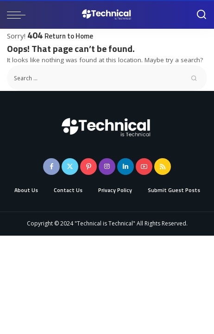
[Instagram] (107, 166)
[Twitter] (70, 166)
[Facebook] (51, 166)
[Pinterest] (88, 166)
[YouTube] (144, 166)
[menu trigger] (18, 15)
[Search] (201, 15)
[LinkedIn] (125, 166)
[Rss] (162, 166)
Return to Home (68, 36)
